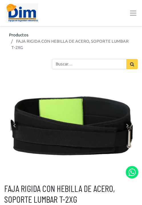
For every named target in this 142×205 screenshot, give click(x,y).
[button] (14, 126)
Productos (19, 34)
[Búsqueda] (132, 64)
